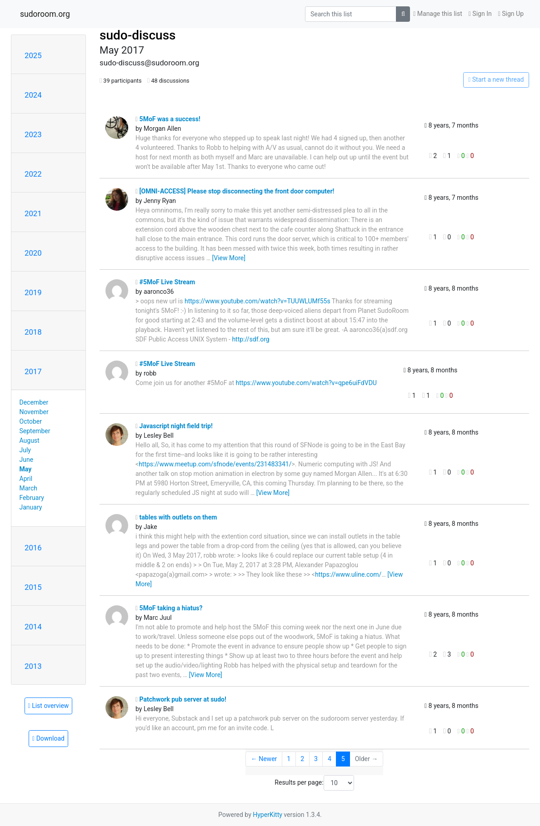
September (35, 431)
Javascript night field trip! (174, 426)
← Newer (264, 758)
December (34, 402)
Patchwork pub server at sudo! (180, 699)
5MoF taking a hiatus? (168, 608)
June (27, 459)
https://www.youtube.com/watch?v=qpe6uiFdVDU (306, 382)
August (30, 440)
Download (48, 738)
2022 (33, 173)
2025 (33, 55)
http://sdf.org (250, 339)
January (31, 507)
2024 (33, 94)
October (31, 421)
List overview (48, 705)
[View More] (228, 258)
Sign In (480, 13)
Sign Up (511, 13)
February (32, 497)
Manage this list (437, 13)
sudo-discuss (138, 35)
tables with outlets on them (176, 517)
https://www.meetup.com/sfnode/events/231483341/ (215, 464)
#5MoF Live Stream (165, 282)
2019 (33, 292)
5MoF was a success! (167, 119)
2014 (33, 626)
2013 (33, 666)
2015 (33, 587)
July (25, 450)
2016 (33, 547)
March (29, 488)
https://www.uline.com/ (348, 574)
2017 (33, 371)
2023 (33, 134)
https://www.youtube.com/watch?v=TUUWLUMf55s (257, 301)
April (26, 478)
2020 (33, 252)
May (26, 469)
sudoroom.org (45, 14)
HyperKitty (267, 814)
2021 (33, 213)
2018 (33, 331)
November (34, 411)
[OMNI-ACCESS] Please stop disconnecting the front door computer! (234, 191)
